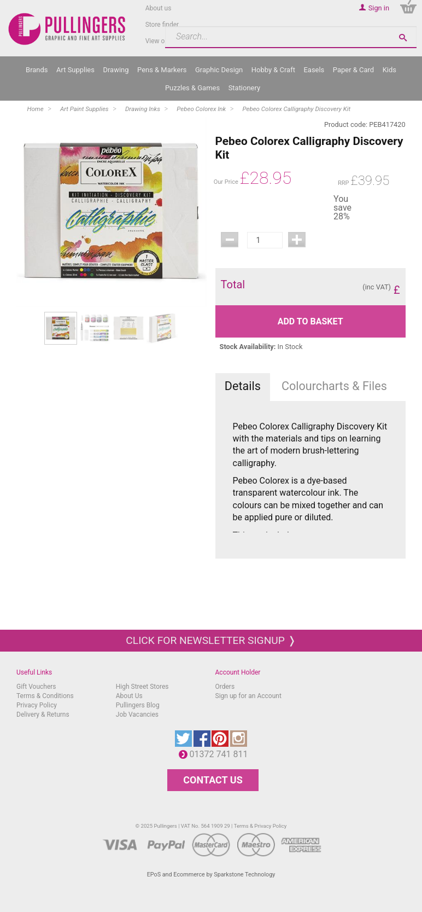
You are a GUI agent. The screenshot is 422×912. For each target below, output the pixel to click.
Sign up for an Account (248, 696)
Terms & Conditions (45, 696)
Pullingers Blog (138, 705)
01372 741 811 (221, 754)
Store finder (162, 24)
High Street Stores (142, 686)
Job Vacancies (137, 714)
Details (243, 386)
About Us (129, 696)
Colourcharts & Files (334, 386)
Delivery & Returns (42, 714)
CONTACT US (212, 780)
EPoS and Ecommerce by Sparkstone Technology (211, 874)
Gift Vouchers (36, 686)
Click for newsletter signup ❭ (211, 640)
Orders (225, 686)
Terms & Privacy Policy (260, 826)
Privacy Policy (36, 705)
